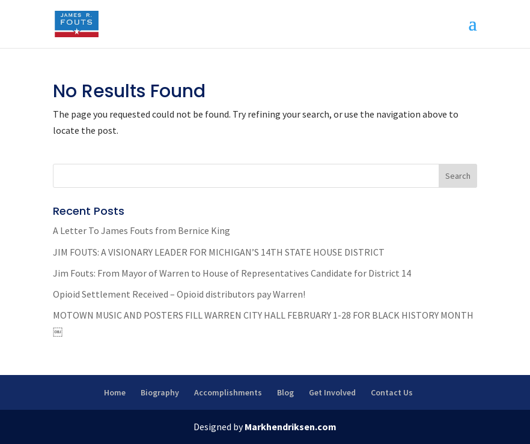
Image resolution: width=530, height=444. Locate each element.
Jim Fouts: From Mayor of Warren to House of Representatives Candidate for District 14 (232, 273)
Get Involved (332, 392)
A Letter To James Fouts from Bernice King (141, 230)
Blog (285, 392)
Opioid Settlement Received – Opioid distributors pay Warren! (179, 294)
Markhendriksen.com (291, 427)
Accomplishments (228, 392)
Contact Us (392, 392)
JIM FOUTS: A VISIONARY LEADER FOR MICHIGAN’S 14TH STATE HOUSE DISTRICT (219, 252)
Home (115, 392)
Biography (160, 392)
